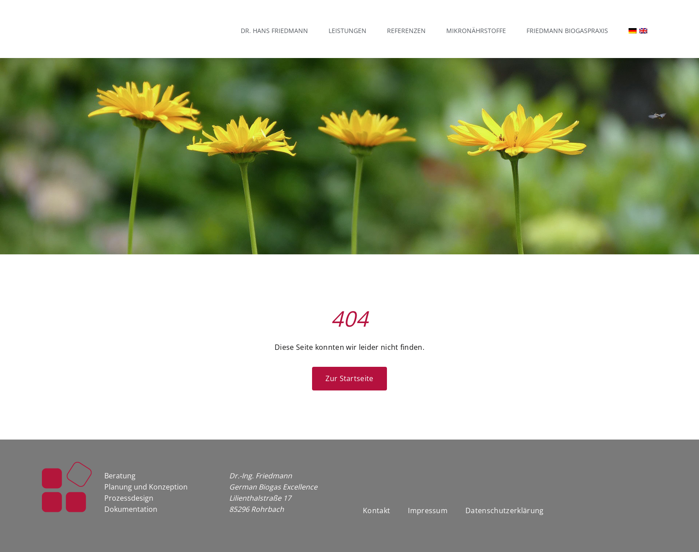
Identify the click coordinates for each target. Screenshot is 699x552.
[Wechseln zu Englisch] (647, 31)
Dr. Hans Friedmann (274, 30)
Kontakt (376, 510)
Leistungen (347, 30)
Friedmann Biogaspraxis (567, 30)
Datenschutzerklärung (504, 510)
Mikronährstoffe (476, 30)
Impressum (428, 510)
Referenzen (406, 30)
